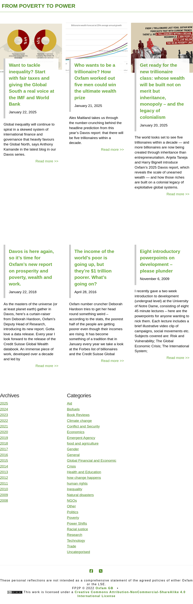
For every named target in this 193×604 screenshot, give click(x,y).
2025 (4, 403)
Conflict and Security (83, 426)
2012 (4, 478)
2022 (4, 421)
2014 (4, 466)
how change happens (84, 478)
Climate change (79, 421)
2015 (4, 460)
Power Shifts (77, 523)
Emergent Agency (81, 438)
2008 (4, 501)
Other (71, 506)
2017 (4, 449)
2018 (4, 443)
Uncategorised (78, 552)
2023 (4, 415)
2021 (4, 426)
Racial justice (77, 529)
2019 (4, 438)
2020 (4, 432)
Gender (73, 449)
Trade (71, 546)
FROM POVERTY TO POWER (38, 6)
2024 (4, 409)
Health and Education (84, 472)
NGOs (72, 501)
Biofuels (73, 409)
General (73, 455)
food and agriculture (83, 443)
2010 (4, 489)
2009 (4, 495)
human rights (77, 483)
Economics (75, 432)
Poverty (73, 518)
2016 (4, 455)
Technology (76, 541)
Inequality (74, 489)
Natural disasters (80, 495)
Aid (69, 403)
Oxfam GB (104, 588)
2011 (4, 483)
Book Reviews (78, 415)
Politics (72, 512)
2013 (4, 472)
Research (74, 535)
